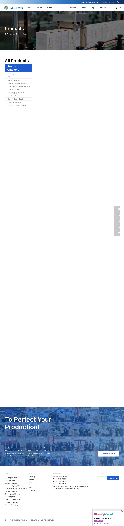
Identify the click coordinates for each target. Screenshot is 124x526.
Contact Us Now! (108, 454)
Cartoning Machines (14, 74)
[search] (101, 478)
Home (28, 8)
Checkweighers (13, 96)
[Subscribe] (113, 478)
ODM (30, 482)
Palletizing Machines (14, 102)
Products (39, 8)
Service (73, 8)
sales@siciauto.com (91, 2)
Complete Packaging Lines (17, 105)
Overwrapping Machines (16, 93)
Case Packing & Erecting (16, 99)
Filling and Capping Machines (17, 83)
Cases (83, 8)
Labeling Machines (14, 89)
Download (32, 485)
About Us (61, 8)
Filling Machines (13, 77)
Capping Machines (14, 80)
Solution (50, 8)
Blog (92, 8)
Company (32, 477)
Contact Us (103, 8)
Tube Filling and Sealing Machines (19, 86)
